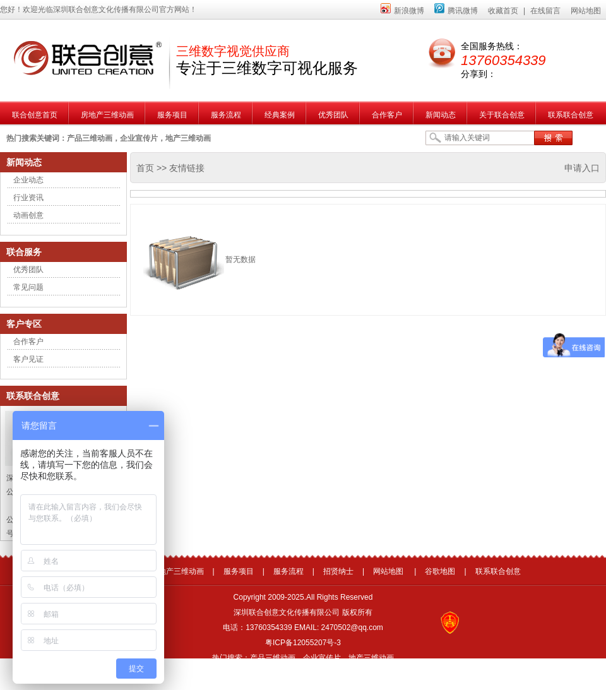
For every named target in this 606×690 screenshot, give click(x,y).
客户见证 (28, 359)
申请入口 (582, 168)
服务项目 (238, 571)
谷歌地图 (440, 571)
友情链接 (187, 168)
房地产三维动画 (177, 571)
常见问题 (28, 287)
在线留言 (545, 10)
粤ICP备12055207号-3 (303, 642)
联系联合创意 (498, 571)
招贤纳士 (338, 571)
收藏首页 (503, 10)
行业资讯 (28, 197)
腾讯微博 (456, 10)
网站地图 (586, 10)
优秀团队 (28, 269)
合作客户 (28, 341)
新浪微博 (402, 10)
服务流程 (288, 571)
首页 (145, 168)
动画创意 (28, 215)
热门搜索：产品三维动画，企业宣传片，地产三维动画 (303, 657)
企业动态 (28, 179)
